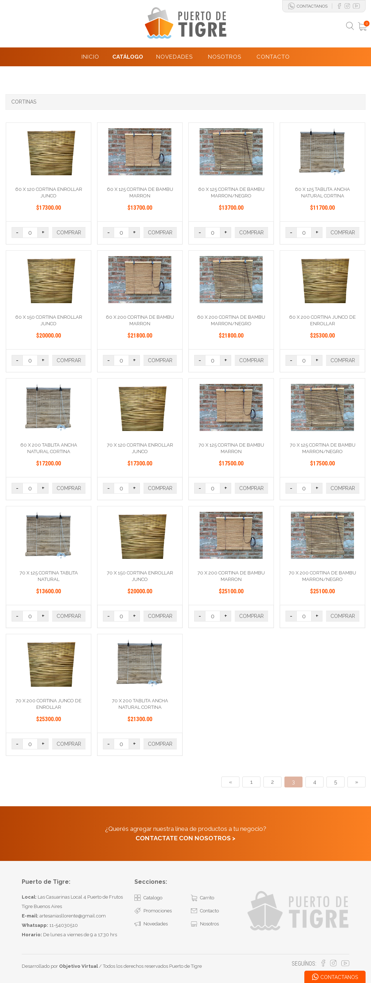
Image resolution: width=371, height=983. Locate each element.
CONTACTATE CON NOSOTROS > (185, 838)
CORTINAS (23, 102)
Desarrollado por (60, 966)
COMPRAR (69, 232)
